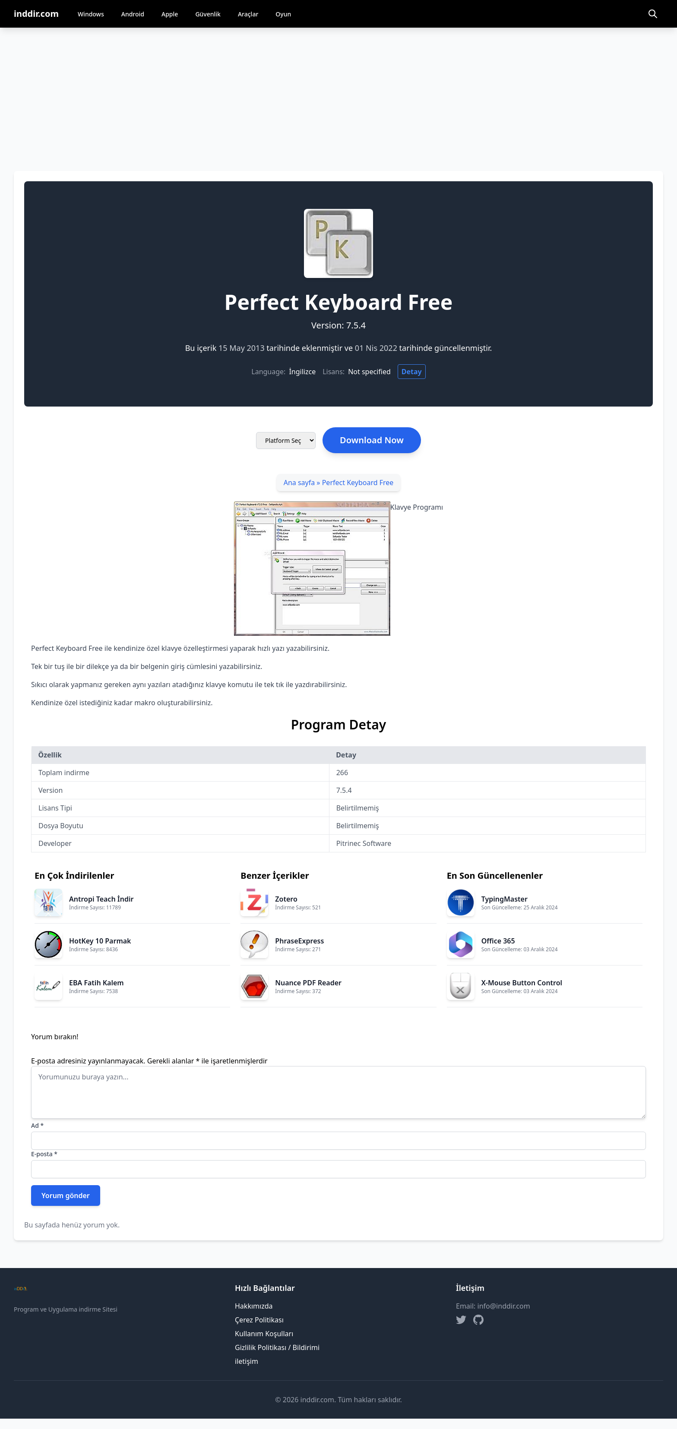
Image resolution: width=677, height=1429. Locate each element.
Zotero (286, 899)
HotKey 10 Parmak (100, 941)
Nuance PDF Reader (308, 982)
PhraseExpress (299, 941)
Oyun (283, 14)
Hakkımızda (253, 1306)
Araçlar (248, 14)
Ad (37, 1125)
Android (132, 14)
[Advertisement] (338, 92)
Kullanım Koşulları (264, 1333)
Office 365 (498, 941)
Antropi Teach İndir (101, 899)
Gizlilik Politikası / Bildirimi (277, 1347)
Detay (412, 371)
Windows (91, 14)
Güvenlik (208, 14)
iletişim (246, 1361)
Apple (169, 14)
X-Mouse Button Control (521, 982)
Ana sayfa (299, 482)
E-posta (44, 1154)
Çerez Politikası (259, 1320)
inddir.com (36, 13)
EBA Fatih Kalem (96, 982)
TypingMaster (504, 899)
